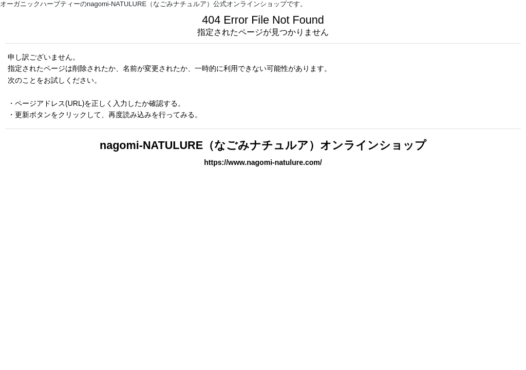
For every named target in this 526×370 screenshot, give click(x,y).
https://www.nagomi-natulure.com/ (263, 162)
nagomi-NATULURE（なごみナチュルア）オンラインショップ (263, 145)
